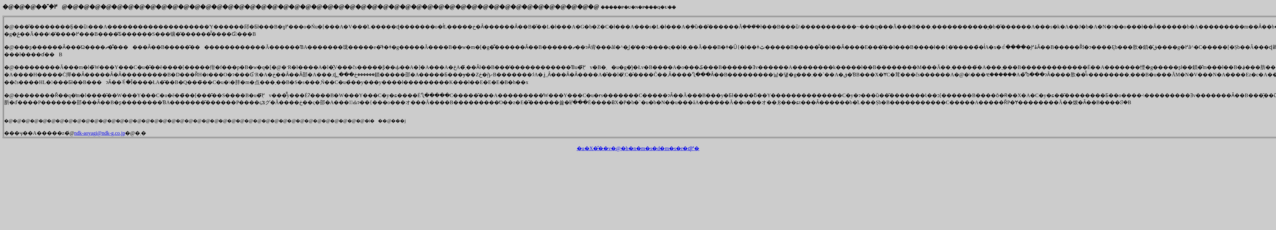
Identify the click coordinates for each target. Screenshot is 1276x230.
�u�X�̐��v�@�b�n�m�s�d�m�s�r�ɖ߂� (638, 148)
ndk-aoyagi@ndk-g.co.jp (99, 133)
